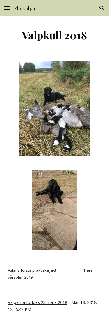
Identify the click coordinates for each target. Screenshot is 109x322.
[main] (55, 35)
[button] (7, 8)
